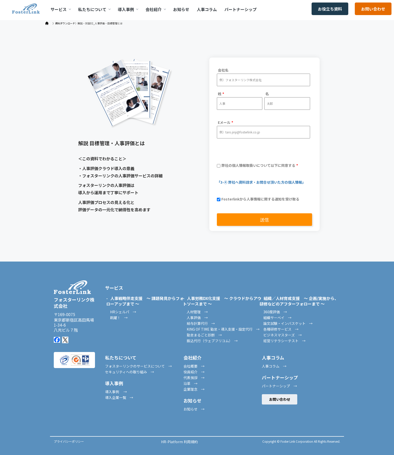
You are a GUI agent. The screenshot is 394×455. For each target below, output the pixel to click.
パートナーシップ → (279, 385)
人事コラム (207, 9)
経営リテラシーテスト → (284, 340)
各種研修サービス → (281, 329)
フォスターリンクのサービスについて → (138, 366)
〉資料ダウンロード (64, 23)
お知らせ (181, 9)
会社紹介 (155, 9)
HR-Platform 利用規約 (179, 441)
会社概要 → (194, 366)
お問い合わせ (373, 9)
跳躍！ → (119, 317)
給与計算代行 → (201, 323)
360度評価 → (275, 311)
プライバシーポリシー (69, 441)
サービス (61, 9)
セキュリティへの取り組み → (129, 371)
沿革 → (190, 383)
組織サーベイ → (277, 317)
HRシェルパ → (123, 311)
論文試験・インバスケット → (288, 323)
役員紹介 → (194, 371)
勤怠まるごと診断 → (204, 334)
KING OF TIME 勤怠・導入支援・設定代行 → (223, 329)
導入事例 (128, 9)
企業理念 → (194, 389)
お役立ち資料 (330, 9)
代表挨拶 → (194, 377)
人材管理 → (197, 311)
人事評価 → (197, 317)
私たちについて (94, 9)
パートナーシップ (240, 9)
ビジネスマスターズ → (282, 334)
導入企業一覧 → (119, 397)
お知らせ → (194, 409)
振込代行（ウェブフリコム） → (212, 340)
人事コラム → (274, 366)
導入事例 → (116, 391)
